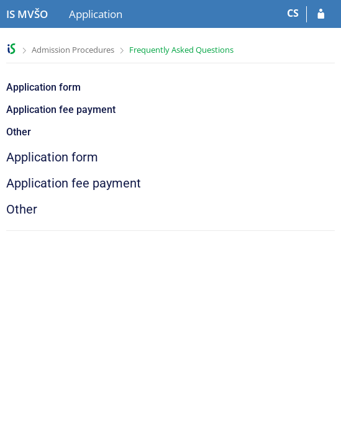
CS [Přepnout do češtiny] (293, 13)
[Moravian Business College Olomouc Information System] (27, 14)
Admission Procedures (73, 49)
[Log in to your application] (321, 14)
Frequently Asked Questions (181, 49)
